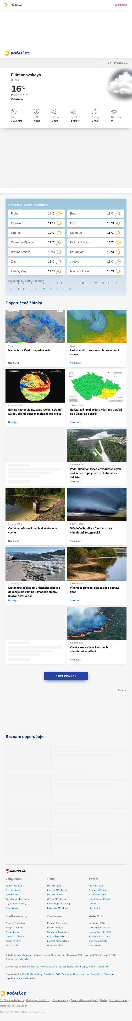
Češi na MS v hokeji (56, 899)
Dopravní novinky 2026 (100, 932)
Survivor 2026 (90, 955)
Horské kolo (32, 967)
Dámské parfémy (70, 974)
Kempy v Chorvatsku (57, 923)
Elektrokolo (103, 967)
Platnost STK (95, 945)
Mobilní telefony (34, 974)
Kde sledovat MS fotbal (100, 899)
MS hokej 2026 (54, 886)
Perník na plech (13, 945)
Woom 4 (93, 967)
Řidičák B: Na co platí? (99, 936)
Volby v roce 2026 (14, 886)
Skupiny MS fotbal (97, 895)
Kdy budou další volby (16, 903)
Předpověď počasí (41, 955)
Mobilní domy (80, 967)
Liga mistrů (94, 908)
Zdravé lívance (12, 932)
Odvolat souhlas (118, 1000)
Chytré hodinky (13, 978)
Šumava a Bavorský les (58, 932)
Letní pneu (84, 974)
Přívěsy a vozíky (47, 967)
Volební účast (12, 908)
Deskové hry (97, 974)
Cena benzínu (57, 955)
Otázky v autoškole (98, 941)
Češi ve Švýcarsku (55, 936)
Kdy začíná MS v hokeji (58, 908)
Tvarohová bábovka (15, 936)
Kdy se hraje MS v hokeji (58, 903)
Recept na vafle (13, 941)
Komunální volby (13, 890)
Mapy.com (26, 955)
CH (63, 283)
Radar (103, 1000)
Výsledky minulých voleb (17, 899)
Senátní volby (12, 895)
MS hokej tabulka (55, 895)
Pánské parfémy (29, 978)
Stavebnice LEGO (52, 974)
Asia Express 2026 (107, 955)
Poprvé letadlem (55, 927)
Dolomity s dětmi (55, 945)
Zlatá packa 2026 (74, 955)
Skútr (58, 967)
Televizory (109, 974)
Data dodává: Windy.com (84, 1000)
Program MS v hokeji (57, 890)
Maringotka (67, 967)
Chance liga (94, 903)
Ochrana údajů (60, 1000)
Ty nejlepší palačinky (15, 923)
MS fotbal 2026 (96, 886)
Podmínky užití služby (38, 1000)
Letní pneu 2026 (96, 923)
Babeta (22, 967)
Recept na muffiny (14, 927)
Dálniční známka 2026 (99, 927)
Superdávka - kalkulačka (17, 959)
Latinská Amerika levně (58, 941)
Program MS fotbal (98, 890)
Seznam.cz (121, 4)
